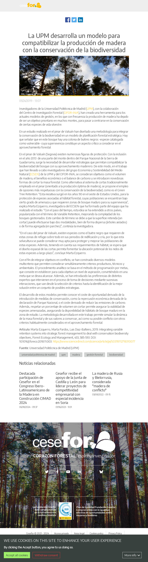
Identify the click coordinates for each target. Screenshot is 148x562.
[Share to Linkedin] (80, 19)
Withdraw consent (46, 555)
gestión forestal (95, 354)
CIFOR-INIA (71, 112)
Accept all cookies (17, 555)
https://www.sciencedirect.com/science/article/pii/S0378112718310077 (94, 341)
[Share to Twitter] (74, 19)
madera (76, 354)
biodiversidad (116, 354)
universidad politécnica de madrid (38, 354)
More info (132, 555)
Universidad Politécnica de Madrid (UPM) (54, 348)
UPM (90, 108)
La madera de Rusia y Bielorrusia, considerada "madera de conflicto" (107, 399)
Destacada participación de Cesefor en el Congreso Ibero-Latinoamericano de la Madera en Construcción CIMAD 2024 (35, 405)
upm (63, 354)
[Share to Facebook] (67, 19)
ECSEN (34, 174)
